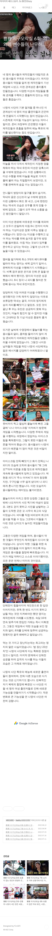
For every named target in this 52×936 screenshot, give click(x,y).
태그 (14, 7)
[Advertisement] (26, 723)
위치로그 (43, 7)
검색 (40, 5)
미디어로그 (27, 7)
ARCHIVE (10, 820)
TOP (46, 927)
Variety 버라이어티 (23, 820)
